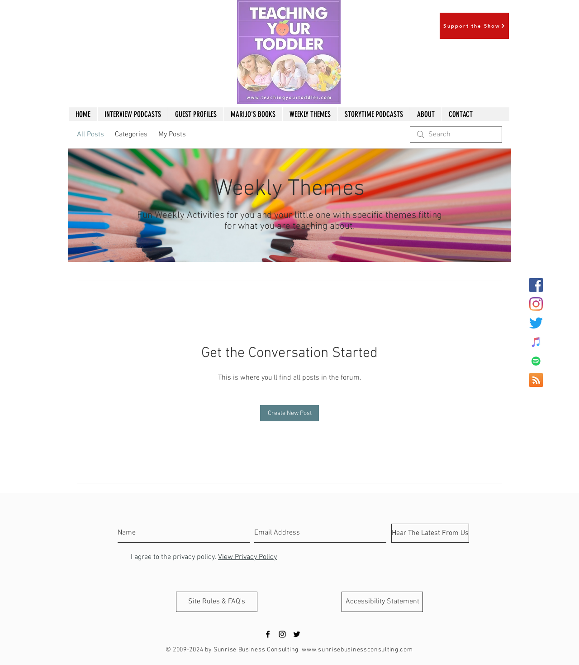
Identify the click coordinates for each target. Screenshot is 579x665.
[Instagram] (536, 304)
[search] (456, 134)
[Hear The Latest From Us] (430, 533)
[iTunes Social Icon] (536, 342)
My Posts (172, 134)
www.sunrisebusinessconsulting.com (357, 650)
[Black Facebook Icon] (267, 634)
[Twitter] (536, 323)
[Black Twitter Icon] (296, 634)
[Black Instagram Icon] (282, 634)
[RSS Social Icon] (536, 380)
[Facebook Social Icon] (536, 285)
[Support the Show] (474, 26)
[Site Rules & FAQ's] (216, 602)
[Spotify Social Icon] (536, 361)
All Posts (90, 134)
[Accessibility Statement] (382, 602)
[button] (309, 114)
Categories (131, 134)
